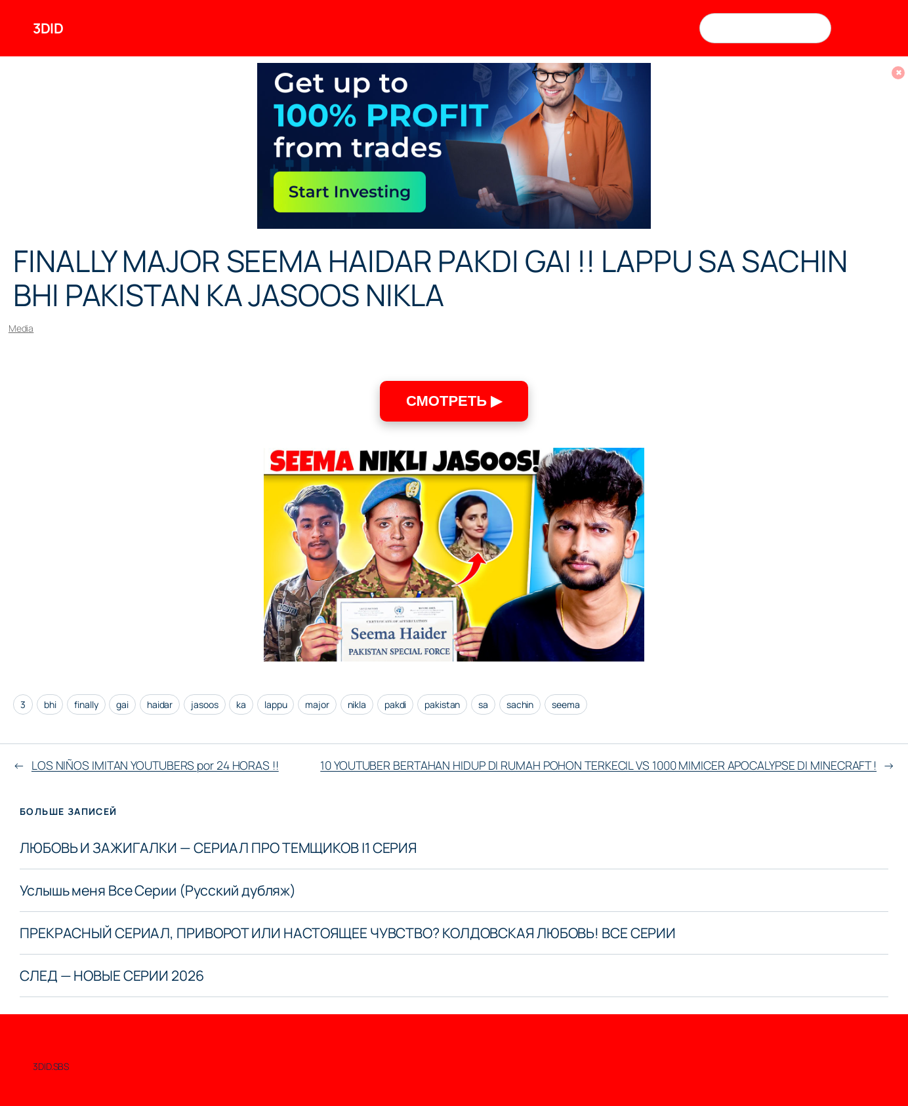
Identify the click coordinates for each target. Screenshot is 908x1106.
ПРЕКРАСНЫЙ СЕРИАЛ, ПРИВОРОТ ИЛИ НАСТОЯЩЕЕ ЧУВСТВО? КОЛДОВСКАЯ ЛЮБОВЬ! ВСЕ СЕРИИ (348, 933)
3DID (48, 27)
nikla (357, 704)
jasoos (204, 704)
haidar (160, 704)
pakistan (442, 704)
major (317, 704)
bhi (50, 704)
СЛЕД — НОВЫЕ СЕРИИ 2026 (112, 975)
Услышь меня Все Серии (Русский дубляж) (158, 890)
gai (122, 704)
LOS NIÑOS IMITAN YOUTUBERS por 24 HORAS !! (155, 765)
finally (86, 704)
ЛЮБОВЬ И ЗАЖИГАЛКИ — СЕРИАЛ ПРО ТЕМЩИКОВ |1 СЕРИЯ (218, 848)
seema (566, 704)
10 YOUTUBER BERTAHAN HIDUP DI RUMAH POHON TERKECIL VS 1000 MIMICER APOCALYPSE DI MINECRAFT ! (598, 765)
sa (483, 704)
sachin (519, 704)
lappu (275, 704)
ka (241, 704)
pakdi (395, 704)
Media (21, 328)
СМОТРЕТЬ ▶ (454, 401)
